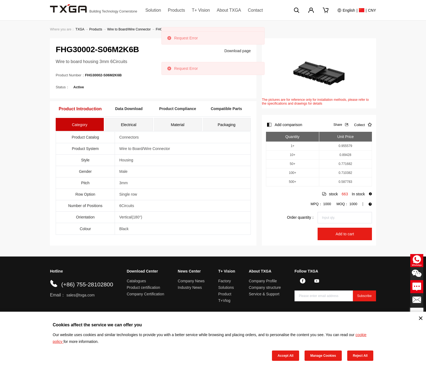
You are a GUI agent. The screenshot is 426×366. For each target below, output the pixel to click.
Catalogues (136, 281)
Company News (191, 281)
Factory (224, 281)
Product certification (143, 287)
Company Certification (145, 294)
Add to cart (345, 234)
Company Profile (263, 281)
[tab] (80, 124)
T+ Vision (201, 10)
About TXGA (229, 10)
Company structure (265, 287)
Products (176, 10)
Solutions (226, 287)
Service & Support (264, 294)
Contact (255, 10)
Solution (153, 10)
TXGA (80, 29)
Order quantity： (301, 217)
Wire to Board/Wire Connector (129, 29)
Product (224, 294)
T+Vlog (224, 300)
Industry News (190, 287)
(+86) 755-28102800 (87, 284)
